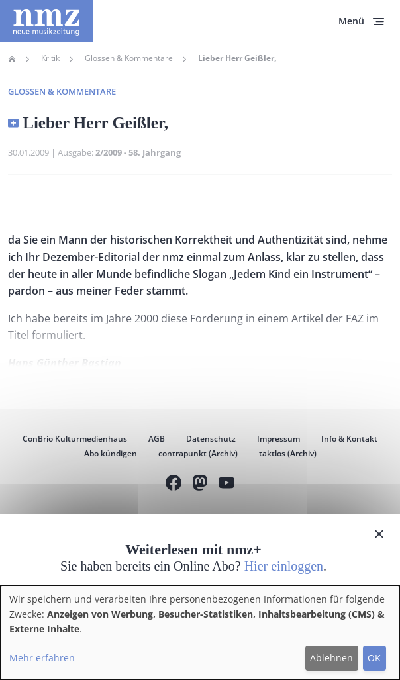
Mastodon (200, 484)
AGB (156, 438)
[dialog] (200, 632)
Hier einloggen (283, 566)
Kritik (50, 58)
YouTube (226, 484)
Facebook (173, 484)
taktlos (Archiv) (288, 453)
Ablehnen (331, 658)
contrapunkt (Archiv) (198, 453)
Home (12, 59)
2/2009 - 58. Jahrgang (138, 152)
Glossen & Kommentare (129, 58)
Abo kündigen (110, 453)
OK (374, 658)
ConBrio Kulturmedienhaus (75, 438)
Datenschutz (211, 438)
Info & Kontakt (349, 438)
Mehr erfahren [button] (42, 658)
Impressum (278, 438)
